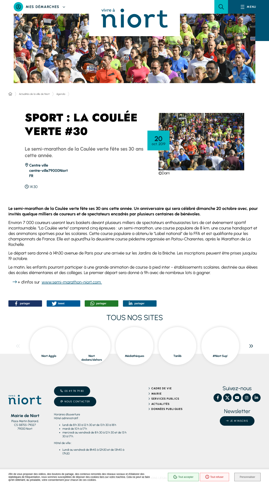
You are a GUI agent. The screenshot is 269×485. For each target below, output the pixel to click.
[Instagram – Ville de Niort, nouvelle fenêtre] (247, 398)
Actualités (160, 403)
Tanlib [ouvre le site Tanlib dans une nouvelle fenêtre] (177, 356)
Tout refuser (214, 477)
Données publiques (167, 409)
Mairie (156, 393)
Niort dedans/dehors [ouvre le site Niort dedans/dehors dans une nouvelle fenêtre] (91, 358)
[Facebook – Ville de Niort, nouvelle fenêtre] (218, 398)
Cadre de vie (161, 388)
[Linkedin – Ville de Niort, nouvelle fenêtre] (256, 398)
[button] (221, 7)
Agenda (60, 94)
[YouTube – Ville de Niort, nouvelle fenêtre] (237, 398)
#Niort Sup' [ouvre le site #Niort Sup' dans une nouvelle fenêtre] (220, 356)
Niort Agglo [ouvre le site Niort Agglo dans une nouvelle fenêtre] (48, 356)
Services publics (165, 398)
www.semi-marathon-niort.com (72, 282)
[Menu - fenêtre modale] (248, 7)
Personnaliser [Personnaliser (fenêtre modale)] (247, 477)
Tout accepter (183, 477)
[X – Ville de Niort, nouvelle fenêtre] (227, 398)
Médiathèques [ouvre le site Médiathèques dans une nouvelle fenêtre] (134, 356)
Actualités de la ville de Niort (34, 94)
